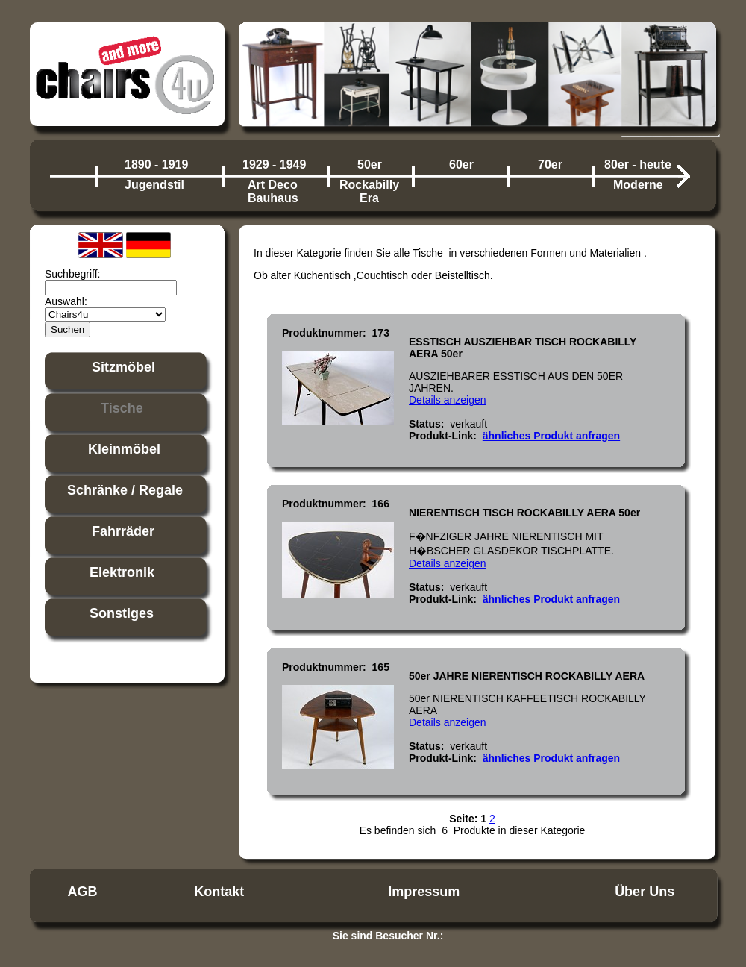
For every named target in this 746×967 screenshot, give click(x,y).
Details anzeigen (447, 400)
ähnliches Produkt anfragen (551, 436)
